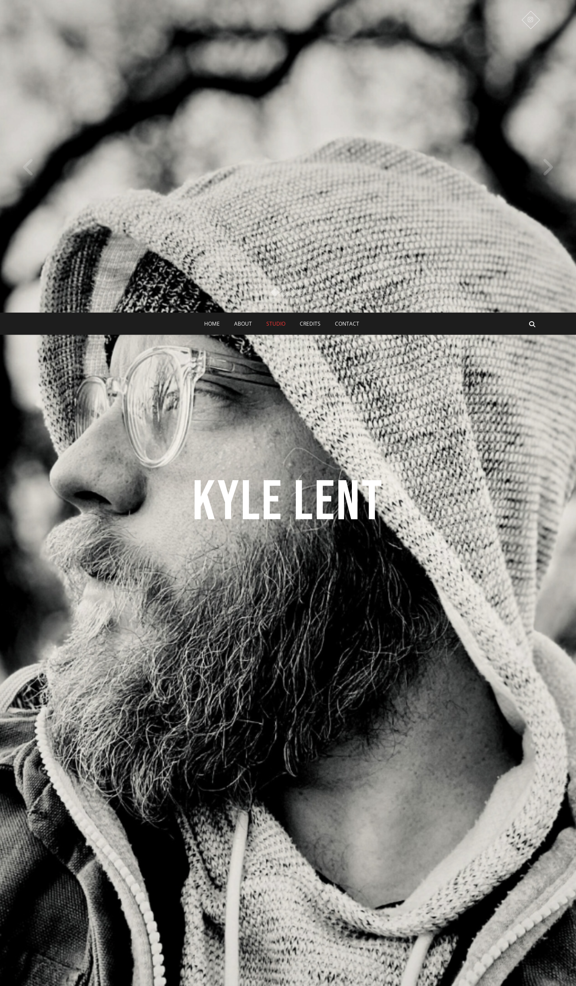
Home (212, 323)
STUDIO (275, 323)
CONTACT (347, 323)
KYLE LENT (288, 502)
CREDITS (310, 323)
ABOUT (243, 323)
